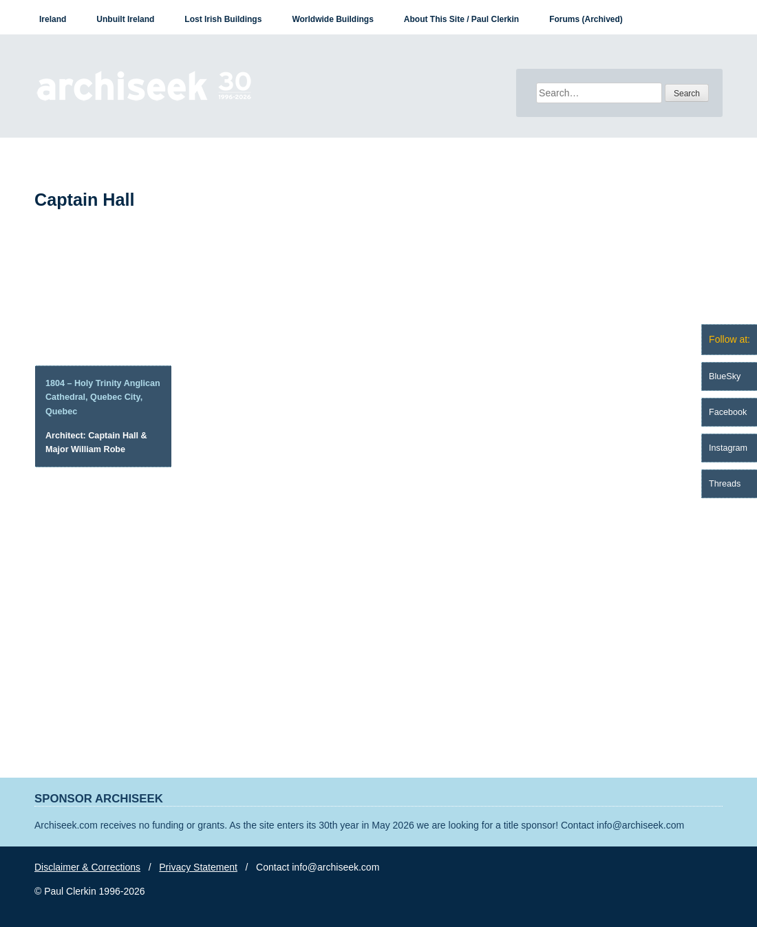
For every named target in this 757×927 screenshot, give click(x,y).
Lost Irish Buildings (223, 19)
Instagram (728, 448)
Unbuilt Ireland (125, 19)
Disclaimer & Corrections (87, 867)
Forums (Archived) (586, 19)
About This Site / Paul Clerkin (461, 19)
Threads (724, 484)
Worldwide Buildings (332, 19)
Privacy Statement (198, 867)
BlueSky (724, 376)
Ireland (52, 19)
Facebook (728, 412)
